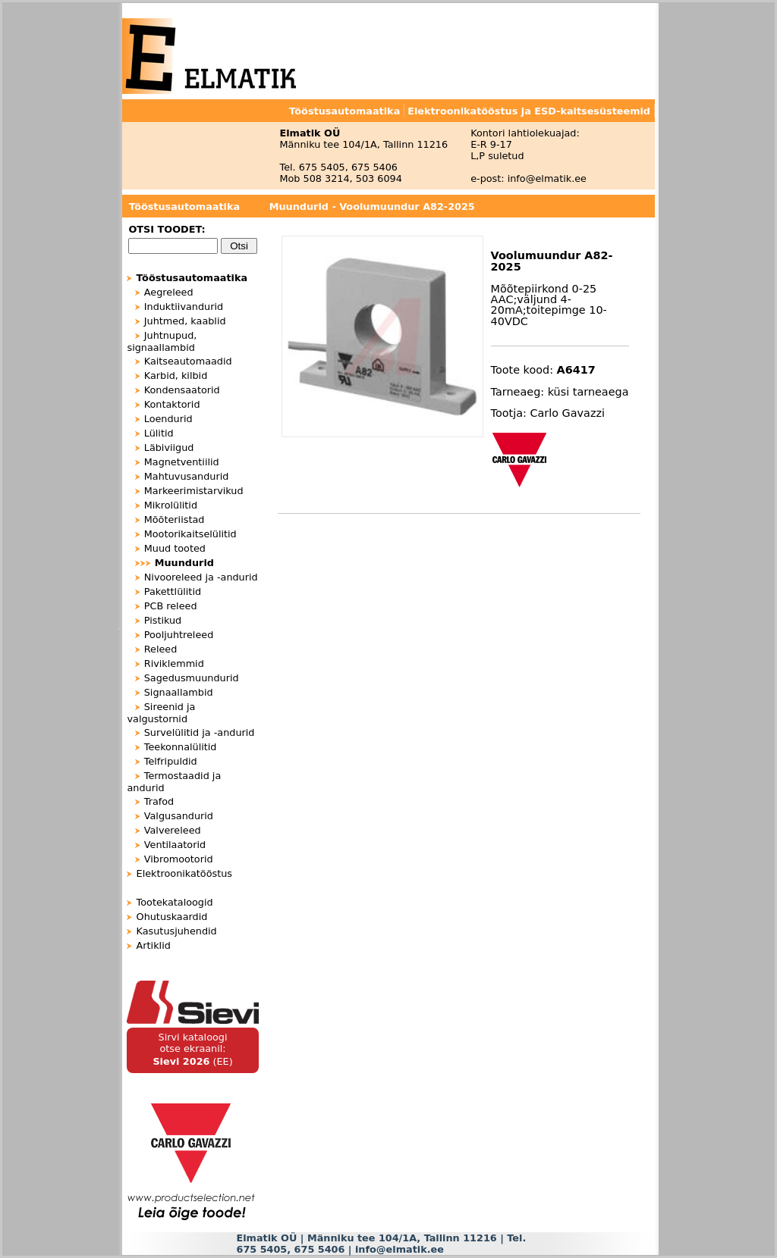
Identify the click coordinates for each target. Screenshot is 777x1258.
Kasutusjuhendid (177, 931)
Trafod (159, 801)
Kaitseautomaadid (188, 361)
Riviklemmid (174, 663)
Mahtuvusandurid (186, 476)
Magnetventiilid (181, 462)
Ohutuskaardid (172, 916)
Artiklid (154, 945)
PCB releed (170, 606)
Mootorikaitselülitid (190, 534)
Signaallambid (178, 692)
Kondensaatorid (182, 390)
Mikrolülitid (170, 505)
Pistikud (162, 620)
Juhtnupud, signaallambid (162, 341)
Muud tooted (175, 548)
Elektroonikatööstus (184, 873)
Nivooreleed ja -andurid (201, 577)
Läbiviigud (169, 447)
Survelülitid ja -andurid (199, 732)
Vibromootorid (178, 859)
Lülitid (159, 433)
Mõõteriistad (174, 519)
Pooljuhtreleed (179, 634)
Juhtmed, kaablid (185, 321)
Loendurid (168, 418)
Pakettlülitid (172, 591)
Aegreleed (168, 292)
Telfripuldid (170, 761)
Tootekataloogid (175, 902)
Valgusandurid (178, 815)
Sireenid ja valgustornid (161, 712)
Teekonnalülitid (180, 747)
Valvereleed (172, 830)
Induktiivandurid (183, 306)
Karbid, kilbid (176, 375)
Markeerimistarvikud (194, 490)
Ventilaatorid (175, 844)
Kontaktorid (172, 404)
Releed (161, 649)
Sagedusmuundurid (191, 678)
